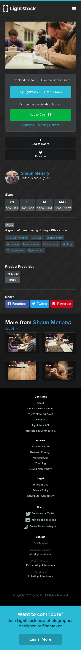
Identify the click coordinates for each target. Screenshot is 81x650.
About (40, 403)
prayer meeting (17, 238)
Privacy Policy (40, 490)
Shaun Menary (35, 173)
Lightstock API (40, 425)
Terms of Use (40, 484)
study (67, 244)
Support (40, 419)
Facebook (17, 303)
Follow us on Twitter (43, 513)
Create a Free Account (40, 408)
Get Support (40, 543)
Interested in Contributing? (40, 430)
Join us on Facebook (44, 520)
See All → (11, 328)
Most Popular (40, 457)
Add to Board (40, 142)
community (31, 244)
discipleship (15, 250)
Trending (40, 463)
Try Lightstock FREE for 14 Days (40, 92)
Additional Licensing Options (40, 125)
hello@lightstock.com (40, 576)
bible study (55, 238)
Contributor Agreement (40, 496)
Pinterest (61, 303)
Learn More (40, 639)
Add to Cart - (40, 114)
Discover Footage (40, 452)
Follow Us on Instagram (43, 526)
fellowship (51, 244)
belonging (35, 250)
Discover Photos (40, 446)
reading (13, 244)
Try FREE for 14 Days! (40, 414)
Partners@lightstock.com (40, 565)
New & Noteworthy (40, 469)
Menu (74, 8)
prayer (37, 238)
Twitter (40, 303)
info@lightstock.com (40, 554)
